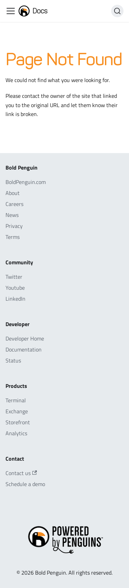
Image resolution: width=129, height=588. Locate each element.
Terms (13, 237)
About (13, 193)
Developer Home (25, 338)
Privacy (14, 226)
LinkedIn (15, 299)
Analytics (16, 433)
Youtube (15, 288)
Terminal (16, 400)
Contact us (21, 473)
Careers (14, 204)
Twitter (14, 277)
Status (13, 360)
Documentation (24, 349)
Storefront (18, 422)
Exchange (17, 411)
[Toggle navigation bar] (11, 11)
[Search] (117, 11)
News (12, 215)
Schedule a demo (25, 484)
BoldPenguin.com (26, 182)
